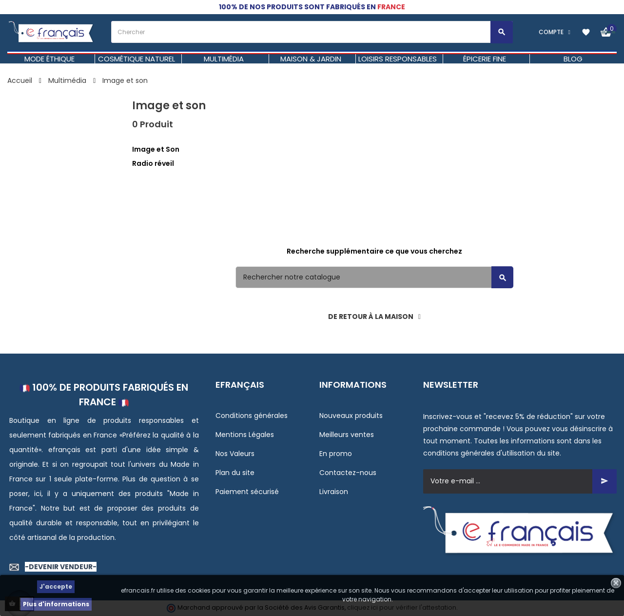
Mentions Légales (244, 434)
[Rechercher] (374, 277)
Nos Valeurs (234, 453)
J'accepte (55, 586)
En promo (335, 453)
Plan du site (234, 472)
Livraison (333, 492)
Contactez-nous (347, 472)
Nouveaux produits (351, 415)
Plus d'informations (56, 604)
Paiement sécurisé (247, 492)
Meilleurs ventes (346, 434)
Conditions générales (251, 415)
